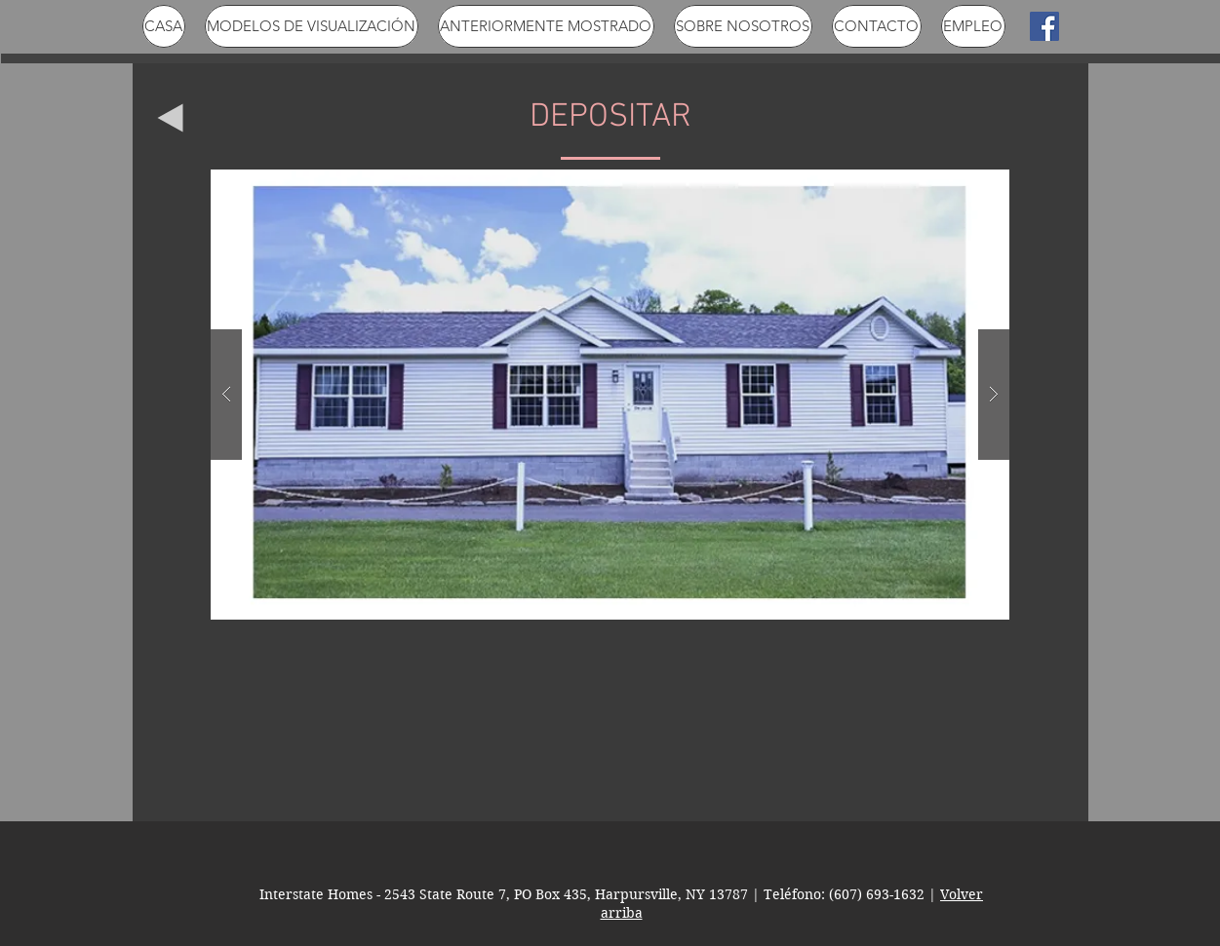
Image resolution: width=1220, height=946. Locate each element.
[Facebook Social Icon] (1044, 26)
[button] (610, 395)
